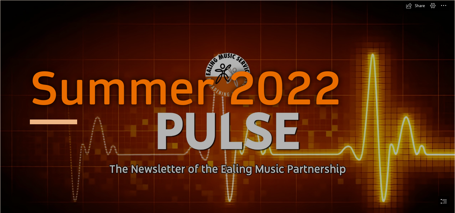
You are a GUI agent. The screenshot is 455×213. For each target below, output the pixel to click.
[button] (415, 5)
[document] (227, 106)
